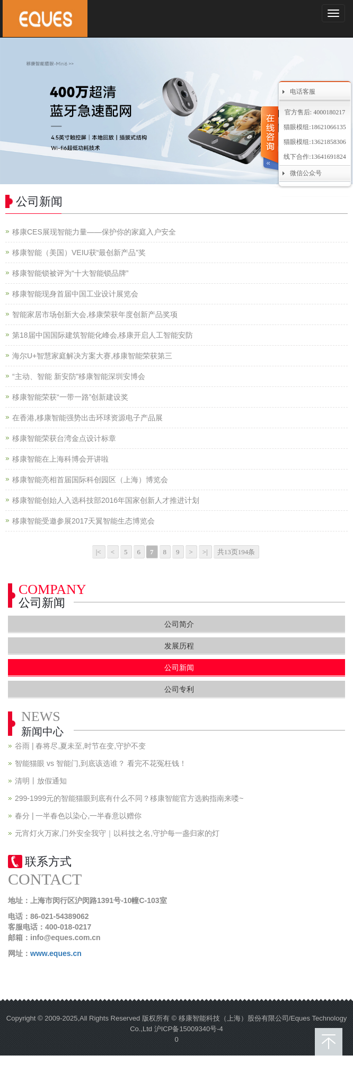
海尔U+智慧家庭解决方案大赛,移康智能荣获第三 (92, 355)
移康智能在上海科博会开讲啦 (60, 459)
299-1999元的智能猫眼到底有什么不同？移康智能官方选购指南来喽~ (129, 798)
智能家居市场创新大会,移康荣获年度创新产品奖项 (95, 314)
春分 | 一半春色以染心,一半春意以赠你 (78, 816)
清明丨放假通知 (41, 781)
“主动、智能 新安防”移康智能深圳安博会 (78, 376)
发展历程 (179, 646)
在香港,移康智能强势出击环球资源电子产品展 (87, 417)
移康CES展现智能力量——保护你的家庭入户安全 (94, 232)
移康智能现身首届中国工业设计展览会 (75, 294)
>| (205, 552)
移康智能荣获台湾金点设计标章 (64, 438)
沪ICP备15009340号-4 (188, 1029)
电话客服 (302, 91)
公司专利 (179, 689)
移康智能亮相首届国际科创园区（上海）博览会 (90, 479)
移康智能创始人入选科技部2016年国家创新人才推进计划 (105, 500)
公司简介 (179, 624)
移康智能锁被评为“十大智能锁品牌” (70, 273)
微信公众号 (306, 173)
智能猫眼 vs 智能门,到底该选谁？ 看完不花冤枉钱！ (101, 763)
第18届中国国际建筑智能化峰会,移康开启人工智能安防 (102, 335)
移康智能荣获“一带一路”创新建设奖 (70, 397)
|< (98, 552)
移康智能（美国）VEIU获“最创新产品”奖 (79, 252)
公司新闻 (179, 667)
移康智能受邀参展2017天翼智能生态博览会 (83, 521)
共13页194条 (236, 552)
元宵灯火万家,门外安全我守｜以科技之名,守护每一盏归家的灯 (117, 833)
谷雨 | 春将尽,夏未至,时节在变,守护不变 (80, 746)
